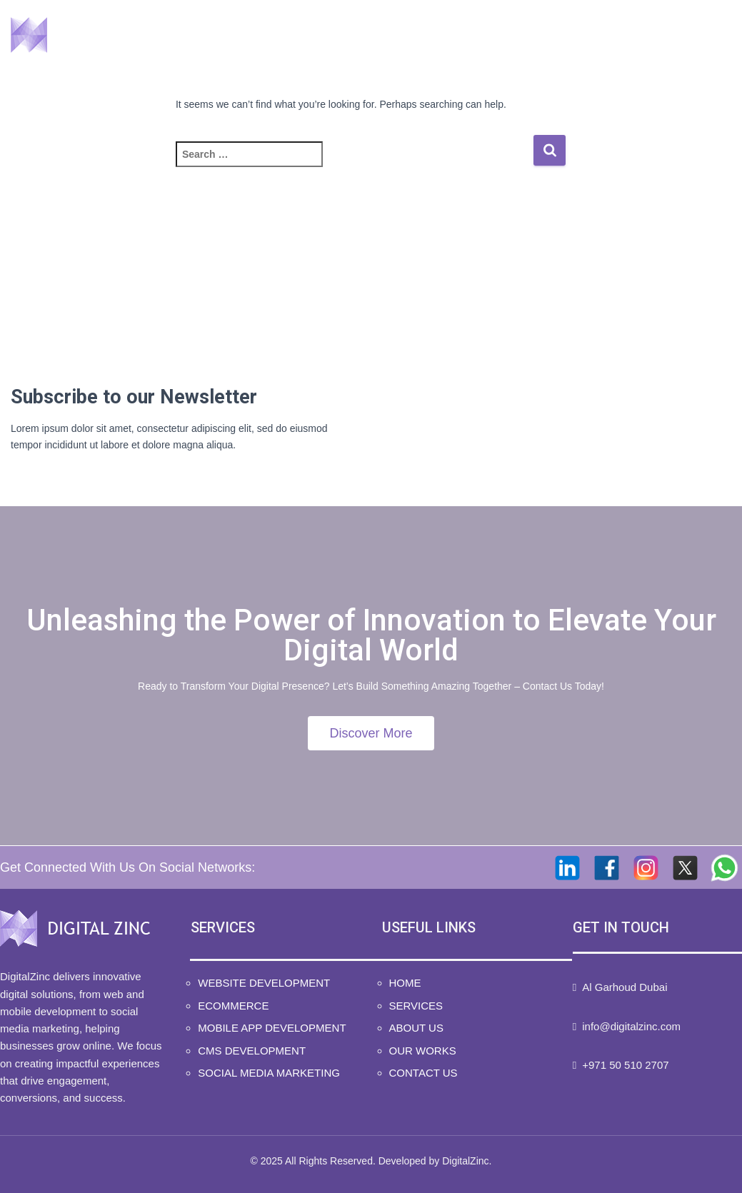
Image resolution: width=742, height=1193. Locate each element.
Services (374, 36)
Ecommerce (233, 1006)
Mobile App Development (272, 1028)
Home (287, 36)
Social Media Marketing (269, 1073)
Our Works (571, 36)
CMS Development (252, 1050)
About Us (471, 36)
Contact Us (678, 36)
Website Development (264, 983)
